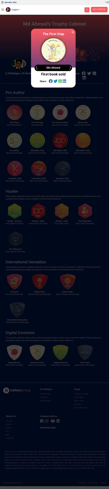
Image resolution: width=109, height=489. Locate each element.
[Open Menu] (2, 9)
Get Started (99, 9)
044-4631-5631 (11, 2)
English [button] (15, 9)
